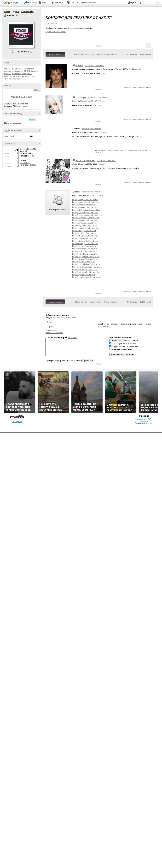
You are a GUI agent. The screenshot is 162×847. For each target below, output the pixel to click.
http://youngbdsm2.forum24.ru (85, 202)
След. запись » (110, 54)
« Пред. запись (80, 54)
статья (26, 76)
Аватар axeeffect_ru (21, 34)
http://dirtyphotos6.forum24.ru (85, 256)
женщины (7, 71)
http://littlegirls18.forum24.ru (85, 241)
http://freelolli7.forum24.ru (84, 233)
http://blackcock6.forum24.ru (85, 251)
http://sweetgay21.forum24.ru (85, 243)
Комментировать (55, 54)
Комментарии (27, 12)
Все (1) (37, 90)
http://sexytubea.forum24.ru (84, 223)
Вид (133, 3)
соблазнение (10, 76)
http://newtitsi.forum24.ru (83, 261)
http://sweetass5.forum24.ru (84, 246)
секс (29, 73)
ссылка (137, 69)
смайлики (72, 337)
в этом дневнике (13, 123)
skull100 (79, 65)
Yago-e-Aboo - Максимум (16, 104)
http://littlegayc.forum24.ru (84, 230)
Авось (72, 2)
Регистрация (32, 2)
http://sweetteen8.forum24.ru (84, 248)
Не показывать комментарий (139, 150)
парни (24, 74)
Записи (7, 12)
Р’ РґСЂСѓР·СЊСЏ (23, 52)
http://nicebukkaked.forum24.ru (86, 264)
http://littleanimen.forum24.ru (85, 236)
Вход (44, 2)
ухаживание (16, 79)
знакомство (17, 71)
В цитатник (146, 87)
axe (5, 68)
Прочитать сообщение (56, 31)
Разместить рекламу (144, 423)
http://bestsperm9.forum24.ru (85, 269)
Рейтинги (59, 2)
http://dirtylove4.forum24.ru (84, 225)
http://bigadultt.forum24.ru (83, 274)
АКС (9, 68)
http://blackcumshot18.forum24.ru (87, 215)
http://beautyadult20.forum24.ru (86, 272)
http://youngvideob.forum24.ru (85, 228)
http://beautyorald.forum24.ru (85, 212)
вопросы (22, 68)
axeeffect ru (5, 15)
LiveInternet (10, 3)
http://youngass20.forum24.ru (85, 220)
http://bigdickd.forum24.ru (83, 204)
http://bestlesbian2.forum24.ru (85, 254)
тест (6, 78)
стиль (33, 76)
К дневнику (95, 54)
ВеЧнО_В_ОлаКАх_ (85, 160)
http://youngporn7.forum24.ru (85, 199)
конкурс (28, 71)
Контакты (144, 421)
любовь (35, 71)
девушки (30, 68)
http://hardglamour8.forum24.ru (86, 277)
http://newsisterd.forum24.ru (84, 238)
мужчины (7, 74)
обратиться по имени (94, 65)
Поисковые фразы (28, 165)
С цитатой (136, 87)
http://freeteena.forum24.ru (84, 207)
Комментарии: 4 (22, 106)
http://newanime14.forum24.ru (85, 217)
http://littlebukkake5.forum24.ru (86, 210)
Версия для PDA (144, 419)
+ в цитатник (51, 23)
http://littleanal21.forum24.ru (84, 259)
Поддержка (129, 2)
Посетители (25, 163)
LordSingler (81, 97)
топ (10, 79)
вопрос (15, 68)
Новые (147, 54)
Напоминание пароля (54, 332)
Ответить (127, 87)
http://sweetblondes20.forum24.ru (87, 267)
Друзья (16, 12)
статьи (19, 76)
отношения (17, 74)
